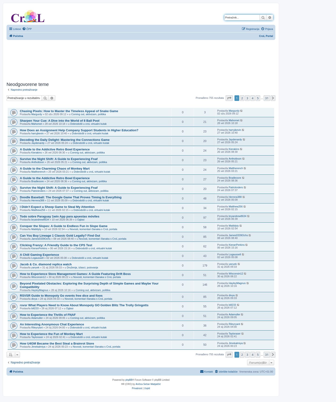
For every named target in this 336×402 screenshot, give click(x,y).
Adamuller (37, 318)
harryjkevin (37, 133)
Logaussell (37, 257)
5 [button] (258, 98)
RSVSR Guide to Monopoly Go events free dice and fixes (61, 295)
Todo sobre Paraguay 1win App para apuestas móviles (59, 216)
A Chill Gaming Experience (39, 254)
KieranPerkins (39, 248)
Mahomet (36, 123)
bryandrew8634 (40, 219)
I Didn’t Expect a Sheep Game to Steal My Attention (57, 207)
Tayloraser (37, 337)
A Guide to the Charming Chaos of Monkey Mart (55, 168)
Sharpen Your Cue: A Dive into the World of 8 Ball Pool (59, 120)
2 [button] (242, 98)
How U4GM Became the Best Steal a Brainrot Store (57, 343)
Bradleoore (37, 181)
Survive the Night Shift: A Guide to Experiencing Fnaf (59, 159)
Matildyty (36, 229)
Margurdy (36, 114)
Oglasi (80, 219)
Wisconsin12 (38, 277)
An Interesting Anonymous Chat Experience (52, 324)
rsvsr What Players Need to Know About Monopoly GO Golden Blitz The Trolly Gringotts (84, 305)
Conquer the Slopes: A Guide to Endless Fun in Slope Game (64, 226)
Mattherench (38, 171)
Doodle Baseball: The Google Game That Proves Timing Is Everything (71, 197)
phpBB (128, 380)
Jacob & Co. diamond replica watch (46, 264)
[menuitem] (27, 29)
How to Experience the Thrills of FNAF (48, 315)
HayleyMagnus (39, 290)
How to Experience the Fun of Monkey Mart (51, 334)
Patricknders (38, 190)
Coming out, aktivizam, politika (88, 114)
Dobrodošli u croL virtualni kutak (88, 123)
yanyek (35, 267)
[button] (229, 98)
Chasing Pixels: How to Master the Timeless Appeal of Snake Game (69, 111)
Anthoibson (37, 162)
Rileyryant (37, 327)
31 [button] (267, 98)
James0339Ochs (41, 238)
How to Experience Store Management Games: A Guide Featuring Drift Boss (75, 274)
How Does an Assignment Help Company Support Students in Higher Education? (79, 130)
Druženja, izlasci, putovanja (82, 267)
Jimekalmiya (38, 346)
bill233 (35, 308)
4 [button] (252, 98)
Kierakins (36, 152)
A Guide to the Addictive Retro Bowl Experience (55, 149)
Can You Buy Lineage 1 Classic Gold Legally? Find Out (60, 235)
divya (34, 298)
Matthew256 (38, 210)
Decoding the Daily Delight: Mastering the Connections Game (65, 140)
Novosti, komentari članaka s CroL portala (93, 229)
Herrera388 (37, 200)
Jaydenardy (38, 143)
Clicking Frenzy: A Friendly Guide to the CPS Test (56, 245)
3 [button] (247, 98)
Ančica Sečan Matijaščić (148, 384)
